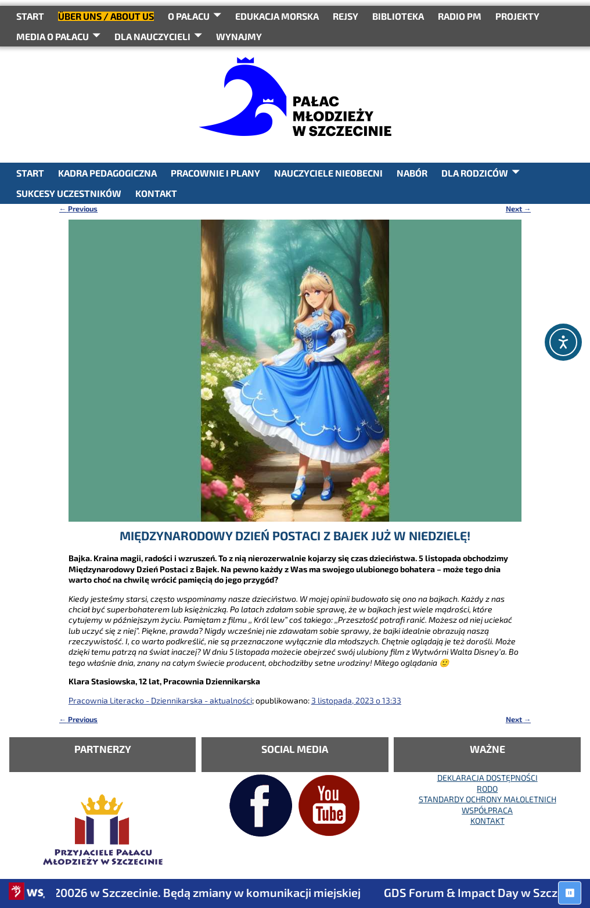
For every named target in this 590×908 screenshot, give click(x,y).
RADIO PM (459, 15)
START (30, 15)
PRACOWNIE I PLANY (215, 172)
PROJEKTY (517, 15)
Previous (78, 208)
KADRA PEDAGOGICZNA (107, 172)
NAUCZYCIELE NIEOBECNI (328, 172)
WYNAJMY (239, 36)
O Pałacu (189, 15)
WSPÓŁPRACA (487, 810)
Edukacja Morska (277, 15)
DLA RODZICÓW (474, 172)
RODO (487, 789)
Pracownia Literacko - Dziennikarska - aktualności (160, 700)
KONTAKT (156, 193)
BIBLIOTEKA (398, 15)
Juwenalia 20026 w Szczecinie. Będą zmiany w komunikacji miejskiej (193, 892)
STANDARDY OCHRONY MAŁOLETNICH (487, 799)
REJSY (345, 15)
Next (518, 208)
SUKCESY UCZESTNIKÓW (68, 193)
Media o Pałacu (52, 36)
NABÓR (412, 172)
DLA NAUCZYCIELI (152, 36)
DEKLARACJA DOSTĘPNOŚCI (487, 778)
